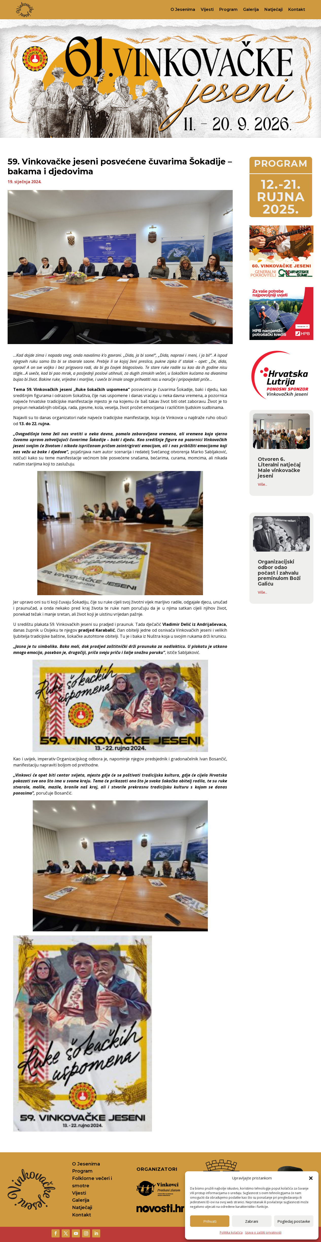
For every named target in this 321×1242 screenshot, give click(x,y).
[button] (310, 1178)
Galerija (251, 9)
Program (228, 9)
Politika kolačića (231, 1232)
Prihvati (209, 1221)
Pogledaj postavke (293, 1221)
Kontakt (296, 9)
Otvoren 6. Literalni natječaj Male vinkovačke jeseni (279, 467)
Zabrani (251, 1221)
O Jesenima (183, 9)
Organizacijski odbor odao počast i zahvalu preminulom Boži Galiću (279, 573)
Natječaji (273, 9)
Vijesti (207, 9)
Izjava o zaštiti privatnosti (263, 1232)
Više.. (262, 484)
